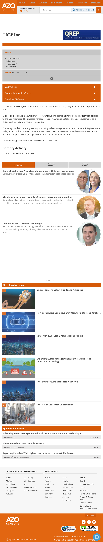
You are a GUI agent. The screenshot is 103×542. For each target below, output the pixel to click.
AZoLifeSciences (31, 490)
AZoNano (9, 481)
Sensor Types (67, 487)
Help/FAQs (66, 494)
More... (98, 2)
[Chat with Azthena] (97, 537)
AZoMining (28, 478)
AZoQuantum (29, 481)
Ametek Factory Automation (18, 457)
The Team (66, 500)
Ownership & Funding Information (88, 507)
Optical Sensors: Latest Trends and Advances (60, 289)
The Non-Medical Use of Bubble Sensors (23, 443)
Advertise (84, 490)
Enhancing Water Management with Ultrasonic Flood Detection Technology (64, 360)
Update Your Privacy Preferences (21, 539)
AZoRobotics (11, 484)
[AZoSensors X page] (27, 11)
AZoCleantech (11, 487)
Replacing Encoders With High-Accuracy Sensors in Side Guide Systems (39, 453)
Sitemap (65, 497)
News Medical (30, 487)
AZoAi (26, 484)
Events (65, 481)
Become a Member (87, 484)
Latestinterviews (18, 165)
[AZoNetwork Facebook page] (24, 11)
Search (82, 481)
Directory (49, 494)
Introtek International (15, 447)
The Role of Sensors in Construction (55, 404)
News (47, 478)
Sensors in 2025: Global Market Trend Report (60, 335)
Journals (48, 497)
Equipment (49, 484)
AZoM (8, 478)
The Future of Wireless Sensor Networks (57, 381)
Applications (67, 484)
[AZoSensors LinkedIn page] (21, 11)
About (82, 478)
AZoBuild (9, 494)
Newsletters (67, 490)
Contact (83, 487)
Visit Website (11, 87)
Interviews (49, 490)
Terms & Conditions (88, 494)
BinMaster (11, 437)
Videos (48, 487)
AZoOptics (10, 490)
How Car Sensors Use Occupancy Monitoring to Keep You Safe (69, 312)
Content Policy (86, 503)
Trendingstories (85, 165)
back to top (90, 515)
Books (64, 478)
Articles (48, 481)
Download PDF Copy (14, 99)
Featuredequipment (51, 165)
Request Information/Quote (18, 93)
